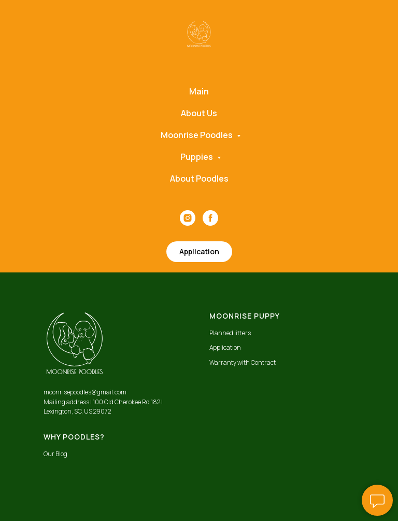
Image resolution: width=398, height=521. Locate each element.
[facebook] (210, 218)
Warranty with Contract (242, 362)
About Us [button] (199, 113)
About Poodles (199, 178)
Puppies (197, 156)
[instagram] (187, 218)
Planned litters (230, 332)
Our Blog (55, 453)
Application (225, 347)
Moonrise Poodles (197, 135)
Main (199, 91)
